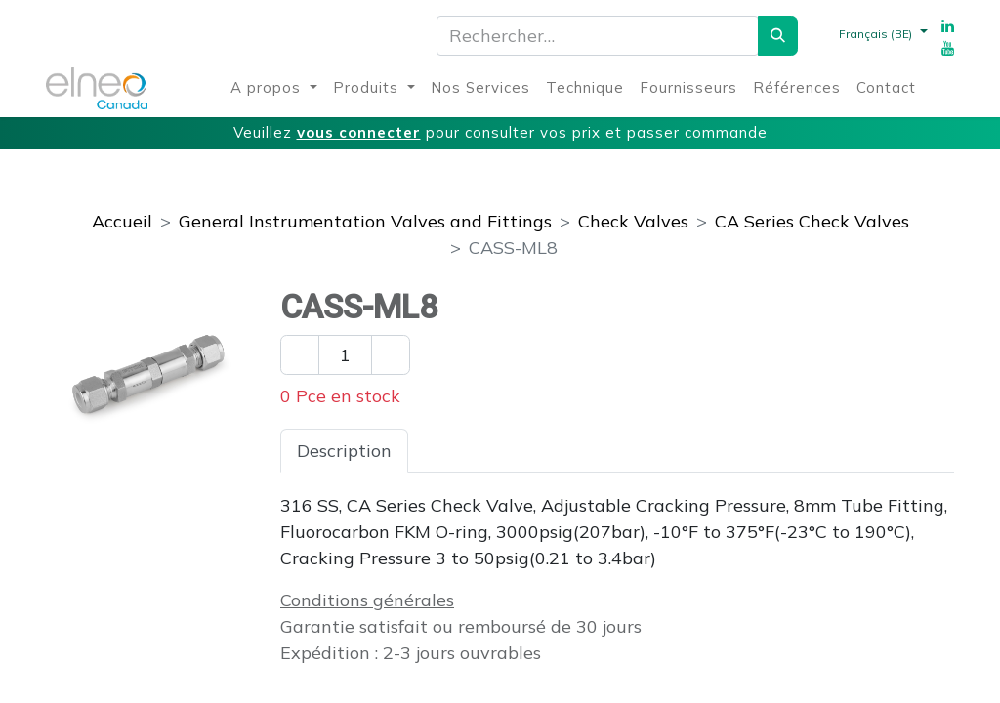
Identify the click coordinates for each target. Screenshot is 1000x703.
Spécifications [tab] (482, 450)
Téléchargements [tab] (645, 450)
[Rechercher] (778, 36)
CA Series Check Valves (812, 221)
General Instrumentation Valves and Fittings (365, 221)
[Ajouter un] (390, 355)
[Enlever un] (299, 355)
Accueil (122, 221)
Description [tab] (344, 450)
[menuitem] (274, 88)
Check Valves (633, 221)
